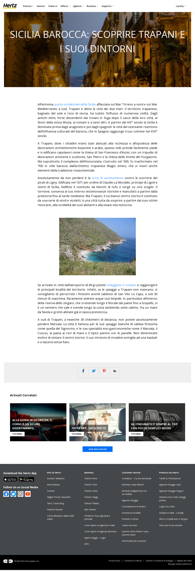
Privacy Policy (116, 561)
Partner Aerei (90, 479)
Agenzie (78, 6)
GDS (86, 545)
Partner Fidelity (91, 504)
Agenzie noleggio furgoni (171, 492)
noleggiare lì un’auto (121, 285)
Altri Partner (90, 510)
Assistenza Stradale (131, 513)
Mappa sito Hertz (184, 561)
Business (92, 6)
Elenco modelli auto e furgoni (173, 520)
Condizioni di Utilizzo (135, 561)
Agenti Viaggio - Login (95, 538)
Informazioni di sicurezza (134, 542)
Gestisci (41, 6)
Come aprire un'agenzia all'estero (100, 532)
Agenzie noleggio (130, 501)
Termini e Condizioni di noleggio (161, 561)
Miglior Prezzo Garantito (59, 498)
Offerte (65, 6)
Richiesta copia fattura (133, 485)
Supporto (108, 6)
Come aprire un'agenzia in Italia (99, 526)
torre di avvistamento (107, 178)
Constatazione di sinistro (134, 507)
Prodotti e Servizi (130, 520)
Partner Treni (90, 485)
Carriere (51, 492)
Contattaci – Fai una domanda (136, 479)
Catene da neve (129, 526)
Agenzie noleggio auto (170, 485)
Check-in (52, 6)
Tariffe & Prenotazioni (170, 479)
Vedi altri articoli (98, 450)
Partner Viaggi (91, 498)
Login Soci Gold (166, 507)
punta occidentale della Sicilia (75, 104)
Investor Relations (56, 479)
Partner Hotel (90, 492)
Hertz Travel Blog (55, 504)
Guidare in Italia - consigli (171, 513)
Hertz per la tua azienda (170, 526)
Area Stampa (53, 485)
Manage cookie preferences (180, 565)
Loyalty (181, 6)
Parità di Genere (55, 510)
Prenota (28, 6)
